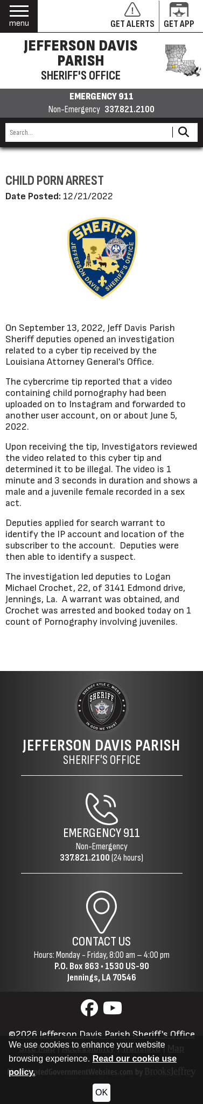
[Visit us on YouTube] (112, 1011)
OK (101, 1092)
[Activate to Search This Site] (183, 132)
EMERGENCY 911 (101, 96)
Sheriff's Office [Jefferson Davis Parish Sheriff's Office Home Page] (101, 752)
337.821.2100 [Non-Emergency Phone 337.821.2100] (85, 857)
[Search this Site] (87, 132)
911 (131, 833)
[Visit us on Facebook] (91, 1011)
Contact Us (101, 941)
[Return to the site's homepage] (102, 706)
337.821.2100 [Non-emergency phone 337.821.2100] (129, 109)
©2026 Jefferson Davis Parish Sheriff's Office (102, 1034)
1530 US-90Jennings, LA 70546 (108, 972)
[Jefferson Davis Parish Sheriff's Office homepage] (101, 60)
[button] (19, 16)
